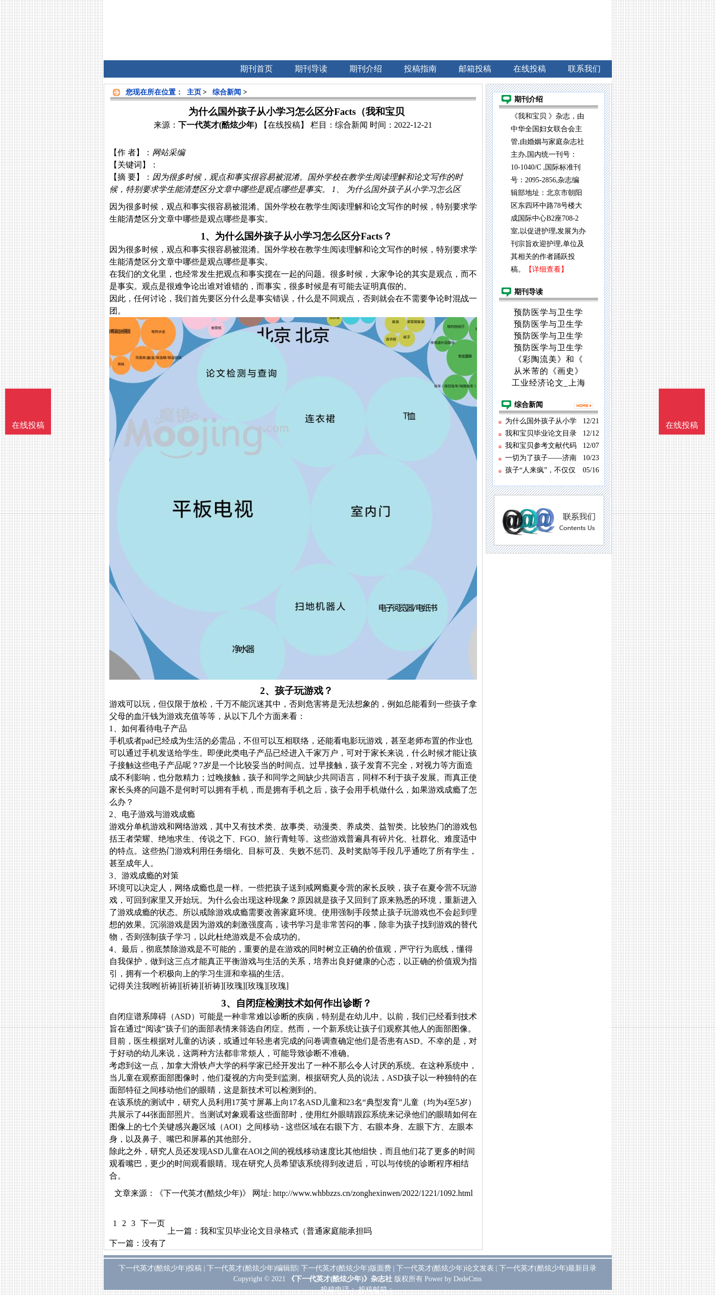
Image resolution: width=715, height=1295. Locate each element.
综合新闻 (226, 92)
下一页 (152, 1223)
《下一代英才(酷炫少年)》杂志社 (340, 1279)
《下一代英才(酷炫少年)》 (203, 1193)
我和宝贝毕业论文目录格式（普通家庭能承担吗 (286, 1231)
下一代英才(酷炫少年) (217, 125)
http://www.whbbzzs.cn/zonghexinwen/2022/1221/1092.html (373, 1193)
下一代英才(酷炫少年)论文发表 (445, 1268)
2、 (267, 690)
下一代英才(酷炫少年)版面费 (346, 1268)
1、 (208, 236)
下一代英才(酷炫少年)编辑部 (252, 1268)
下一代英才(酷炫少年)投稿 (160, 1268)
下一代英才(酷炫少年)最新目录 (548, 1268)
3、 (228, 1003)
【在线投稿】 (283, 125)
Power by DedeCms (453, 1279)
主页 (194, 92)
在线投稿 (681, 425)
